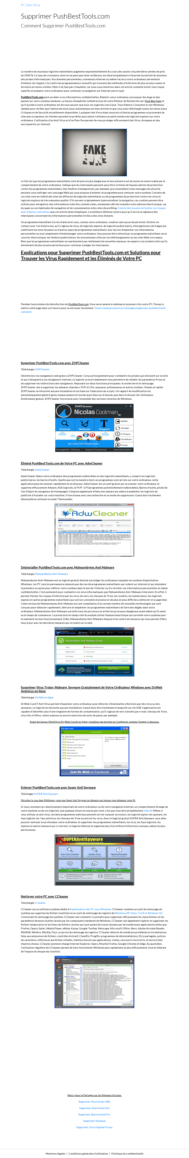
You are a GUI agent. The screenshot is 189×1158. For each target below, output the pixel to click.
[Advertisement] (94, 49)
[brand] (30, 5)
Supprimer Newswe (94, 1120)
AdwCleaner (42, 469)
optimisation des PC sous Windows (91, 909)
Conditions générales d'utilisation (88, 1153)
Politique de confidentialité (127, 1153)
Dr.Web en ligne (44, 697)
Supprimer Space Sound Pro (94, 1114)
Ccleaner (40, 902)
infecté (148, 810)
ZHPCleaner (42, 369)
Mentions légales (55, 1153)
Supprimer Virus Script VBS (94, 1101)
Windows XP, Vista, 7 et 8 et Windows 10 (138, 912)
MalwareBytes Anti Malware (51, 573)
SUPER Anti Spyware (46, 793)
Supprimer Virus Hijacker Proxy (94, 1127)
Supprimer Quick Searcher (94, 1107)
